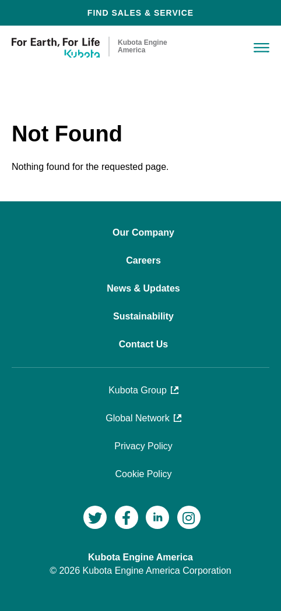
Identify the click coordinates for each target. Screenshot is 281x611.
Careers (143, 260)
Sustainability (143, 316)
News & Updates (143, 288)
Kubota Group (137, 390)
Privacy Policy (143, 446)
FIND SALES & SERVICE (140, 12)
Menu (261, 47)
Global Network (137, 418)
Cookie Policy (143, 474)
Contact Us (143, 344)
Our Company (143, 232)
